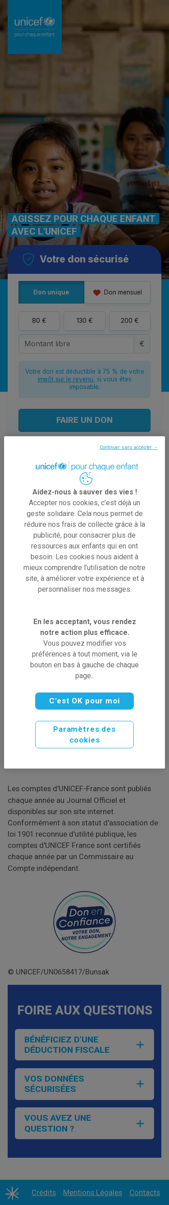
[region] (84, 602)
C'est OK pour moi (84, 700)
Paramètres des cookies (84, 734)
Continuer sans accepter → (129, 447)
